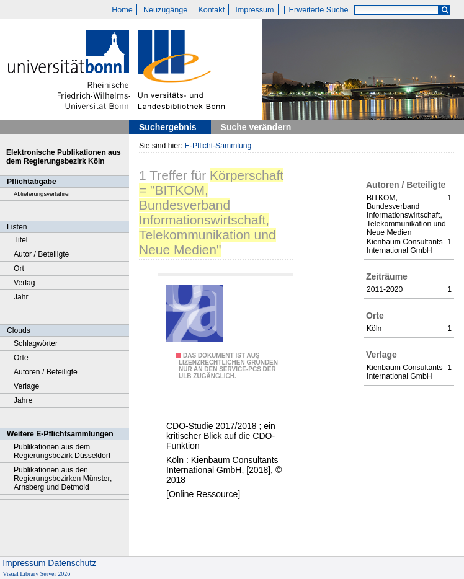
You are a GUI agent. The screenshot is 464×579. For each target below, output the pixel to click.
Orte (21, 357)
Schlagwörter (36, 343)
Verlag (24, 282)
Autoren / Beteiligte (46, 372)
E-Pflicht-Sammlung (218, 145)
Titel (21, 240)
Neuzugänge (165, 10)
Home (122, 10)
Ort (19, 268)
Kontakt (211, 10)
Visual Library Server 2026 (36, 573)
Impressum (254, 10)
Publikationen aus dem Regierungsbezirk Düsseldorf (62, 451)
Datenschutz (72, 563)
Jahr (21, 297)
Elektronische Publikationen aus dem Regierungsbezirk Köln (63, 157)
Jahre (23, 400)
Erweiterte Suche (319, 10)
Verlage (26, 386)
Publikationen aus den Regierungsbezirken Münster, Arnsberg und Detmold (63, 479)
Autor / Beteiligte (41, 254)
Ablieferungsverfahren (43, 193)
